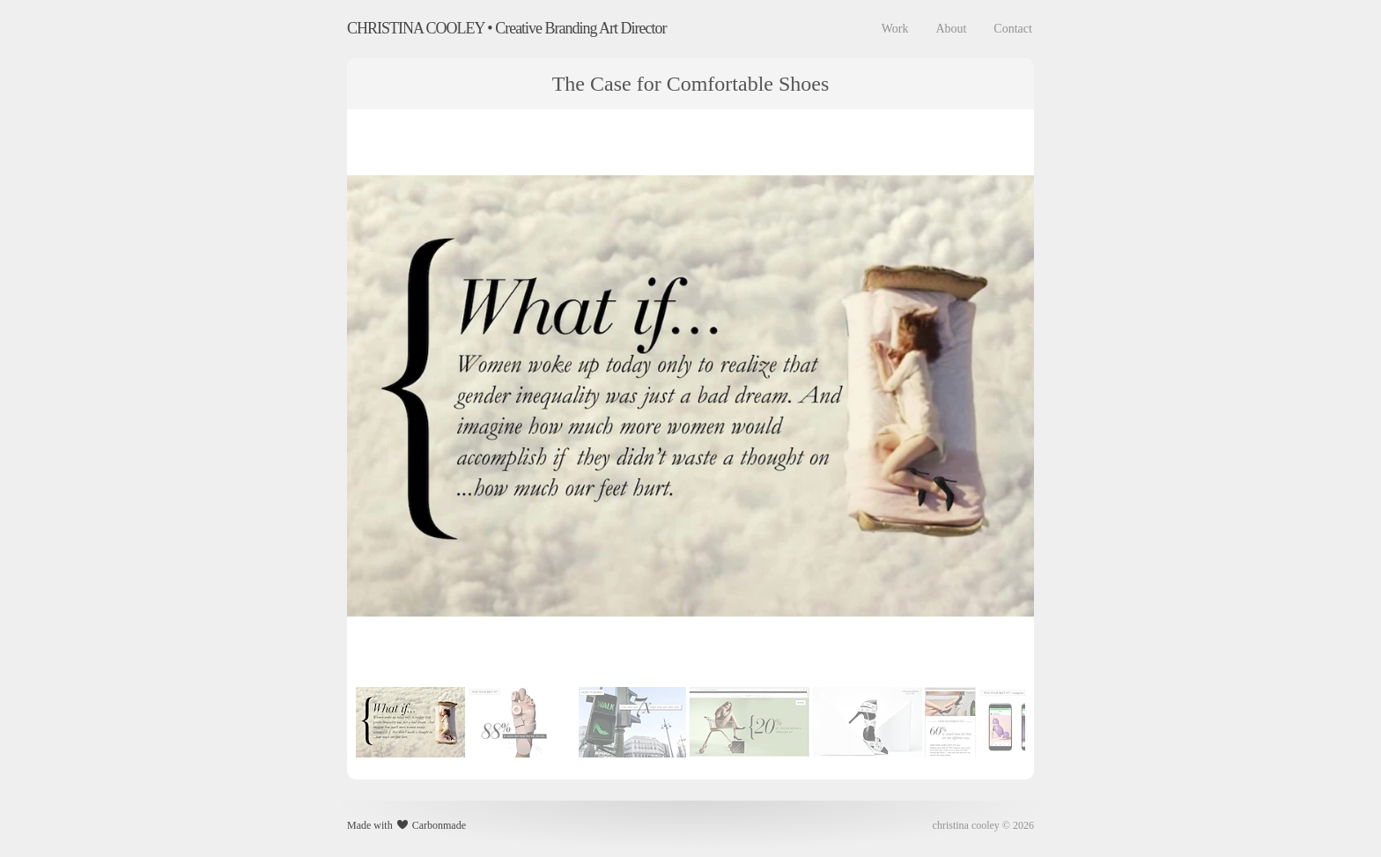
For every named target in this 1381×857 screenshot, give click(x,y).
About (950, 28)
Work (895, 28)
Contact (1012, 28)
